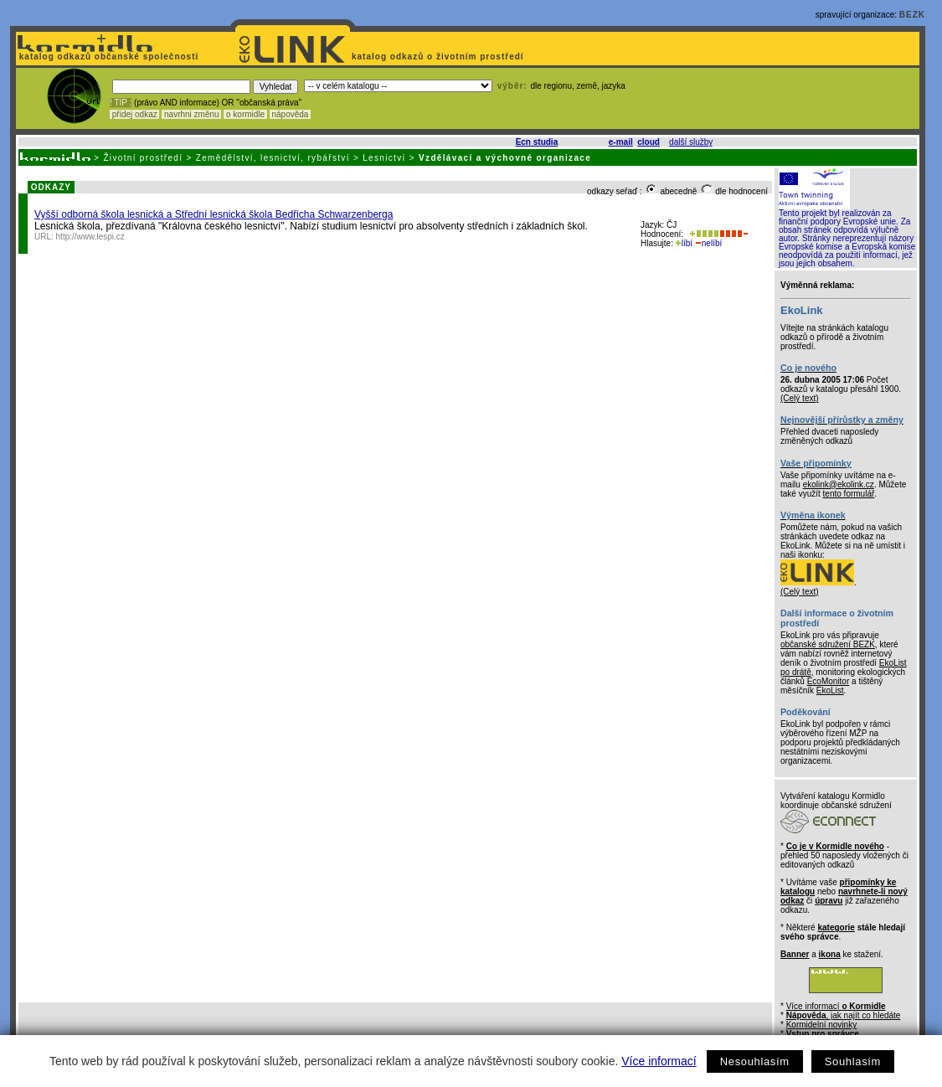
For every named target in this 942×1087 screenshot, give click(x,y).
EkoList (830, 690)
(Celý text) (799, 398)
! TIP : (120, 102)
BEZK (912, 14)
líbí (684, 243)
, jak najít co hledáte (843, 1015)
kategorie (835, 927)
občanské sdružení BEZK (827, 644)
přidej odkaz (134, 114)
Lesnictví (384, 157)
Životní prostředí (143, 157)
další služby (691, 142)
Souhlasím (853, 1061)
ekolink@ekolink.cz (838, 484)
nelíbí (708, 243)
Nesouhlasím (755, 1061)
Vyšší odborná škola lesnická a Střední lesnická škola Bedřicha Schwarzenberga (213, 214)
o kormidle (245, 114)
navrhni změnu (191, 114)
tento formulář (849, 493)
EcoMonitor (828, 681)
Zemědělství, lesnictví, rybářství (273, 157)
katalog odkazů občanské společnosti (107, 56)
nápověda (290, 114)
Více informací (658, 1061)
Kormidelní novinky (821, 1024)
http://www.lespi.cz (90, 236)
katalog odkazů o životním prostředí (439, 56)
